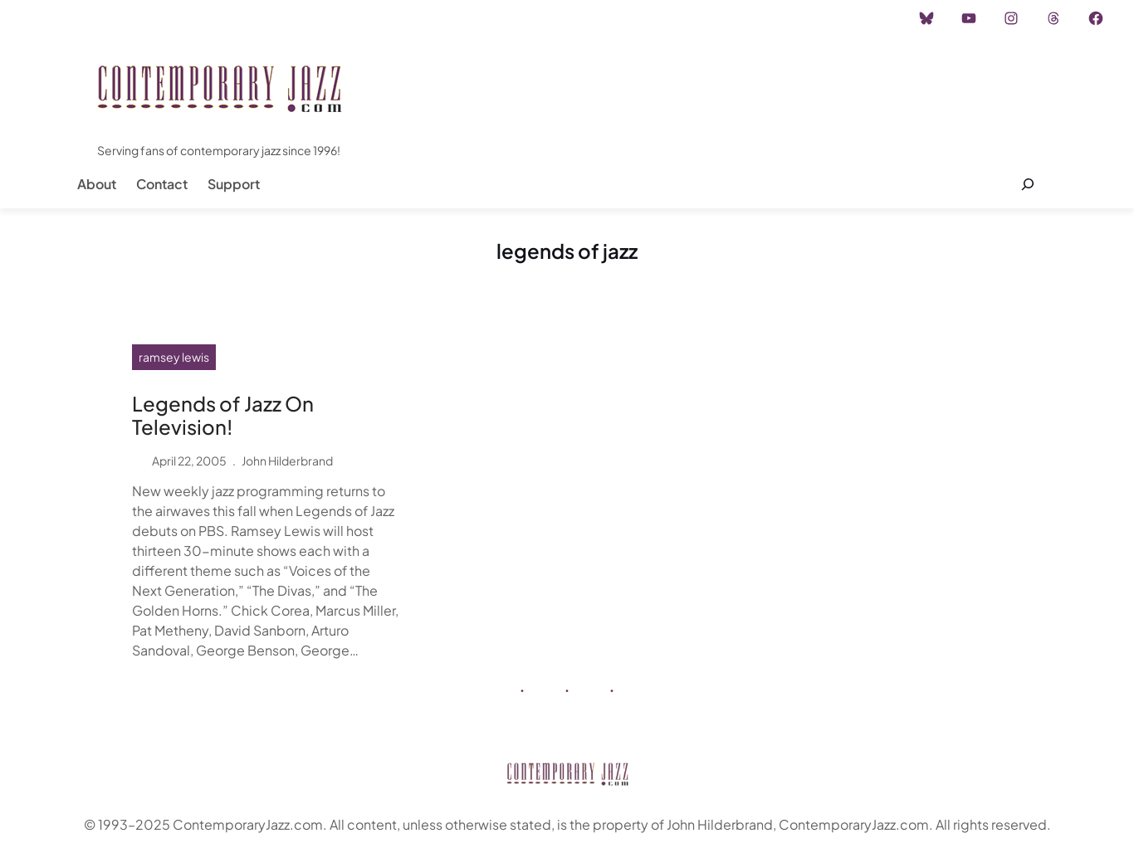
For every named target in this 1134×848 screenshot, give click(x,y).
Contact (162, 184)
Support (234, 184)
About (96, 184)
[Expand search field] (1027, 183)
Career (290, 18)
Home (57, 18)
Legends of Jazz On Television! (223, 416)
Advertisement (210, 18)
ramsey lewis (174, 356)
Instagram (121, 18)
